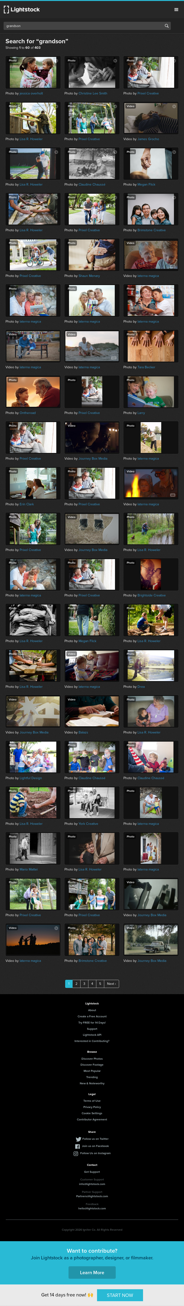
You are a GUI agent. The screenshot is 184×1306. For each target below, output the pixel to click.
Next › (111, 983)
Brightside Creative (152, 595)
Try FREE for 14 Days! (92, 1022)
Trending (92, 1077)
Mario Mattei (29, 869)
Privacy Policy (92, 1107)
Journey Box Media (93, 458)
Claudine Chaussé (92, 184)
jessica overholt (31, 93)
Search (167, 26)
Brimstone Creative (152, 230)
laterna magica (148, 275)
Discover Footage (92, 1065)
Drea (141, 686)
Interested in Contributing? (92, 1041)
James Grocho (148, 139)
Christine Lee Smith (93, 93)
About (92, 1010)
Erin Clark (27, 504)
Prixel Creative (148, 93)
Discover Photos (92, 1059)
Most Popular (92, 1071)
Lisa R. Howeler (31, 139)
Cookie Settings (92, 1113)
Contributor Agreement (92, 1119)
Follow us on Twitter (95, 1139)
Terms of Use (92, 1101)
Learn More (92, 1272)
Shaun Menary (89, 275)
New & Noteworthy (92, 1083)
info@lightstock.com (92, 1184)
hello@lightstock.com (92, 1208)
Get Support (92, 1172)
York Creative (88, 823)
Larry (141, 412)
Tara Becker (146, 367)
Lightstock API (92, 1035)
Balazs (83, 732)
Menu (176, 9)
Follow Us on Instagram (95, 1153)
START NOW (120, 1295)
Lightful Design (31, 778)
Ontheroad (28, 412)
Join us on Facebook (95, 1146)
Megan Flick (146, 184)
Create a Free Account (92, 1016)
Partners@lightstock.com (92, 1196)
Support (92, 1029)
